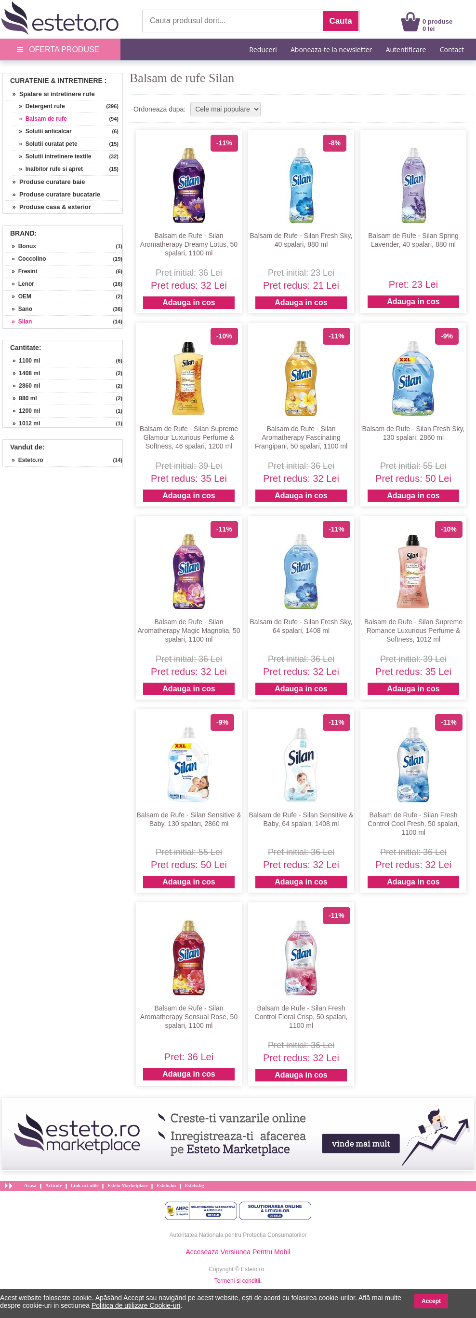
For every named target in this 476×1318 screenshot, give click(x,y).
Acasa (30, 1185)
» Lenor (19, 283)
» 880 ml (25, 398)
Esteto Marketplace (127, 1185)
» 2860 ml (26, 385)
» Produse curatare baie (45, 181)
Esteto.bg (194, 1185)
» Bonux (20, 246)
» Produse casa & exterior (48, 206)
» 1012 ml (26, 423)
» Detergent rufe (39, 106)
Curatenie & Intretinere (56, 80)
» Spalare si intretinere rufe (50, 94)
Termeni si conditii (237, 1280)
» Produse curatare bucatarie (52, 194)
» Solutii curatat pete (45, 143)
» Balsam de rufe (40, 118)
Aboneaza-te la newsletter (331, 49)
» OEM (18, 296)
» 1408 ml (26, 373)
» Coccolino (25, 258)
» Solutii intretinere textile (52, 156)
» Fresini (21, 271)
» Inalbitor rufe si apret (48, 169)
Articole (53, 1185)
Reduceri (263, 49)
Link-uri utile (85, 1185)
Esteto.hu (166, 1185)
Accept (431, 1301)
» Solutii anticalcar (42, 131)
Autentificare (406, 49)
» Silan (18, 321)
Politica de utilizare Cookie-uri (136, 1305)
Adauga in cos (188, 302)
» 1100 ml (26, 360)
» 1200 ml (26, 410)
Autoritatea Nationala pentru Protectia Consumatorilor (238, 1235)
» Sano (18, 309)
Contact (452, 49)
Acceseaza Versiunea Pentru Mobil (237, 1252)
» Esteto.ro (24, 460)
